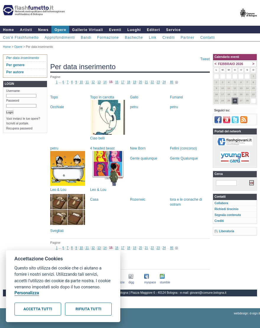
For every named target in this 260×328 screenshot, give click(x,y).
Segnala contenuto (227, 215)
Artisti (26, 30)
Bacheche (134, 37)
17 (122, 82)
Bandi (86, 37)
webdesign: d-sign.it (247, 313)
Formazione (108, 37)
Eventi (115, 30)
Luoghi (134, 30)
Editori (153, 30)
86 (171, 82)
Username (13, 90)
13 (99, 82)
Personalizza (26, 292)
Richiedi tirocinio (226, 209)
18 (128, 82)
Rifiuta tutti (88, 309)
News (43, 30)
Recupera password (19, 128)
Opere (60, 30)
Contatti (207, 37)
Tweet (205, 59)
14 (105, 82)
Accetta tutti (37, 309)
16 (116, 82)
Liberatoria (226, 231)
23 (158, 82)
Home (8, 30)
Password (12, 100)
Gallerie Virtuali (87, 30)
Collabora (221, 203)
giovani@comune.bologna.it (208, 292)
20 (140, 82)
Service (173, 30)
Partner (187, 37)
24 (164, 82)
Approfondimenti (60, 37)
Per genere (15, 65)
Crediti (168, 37)
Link (153, 37)
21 (146, 82)
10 (81, 82)
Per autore (15, 72)
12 (93, 82)
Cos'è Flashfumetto (21, 37)
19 (134, 82)
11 (87, 82)
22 (152, 82)
